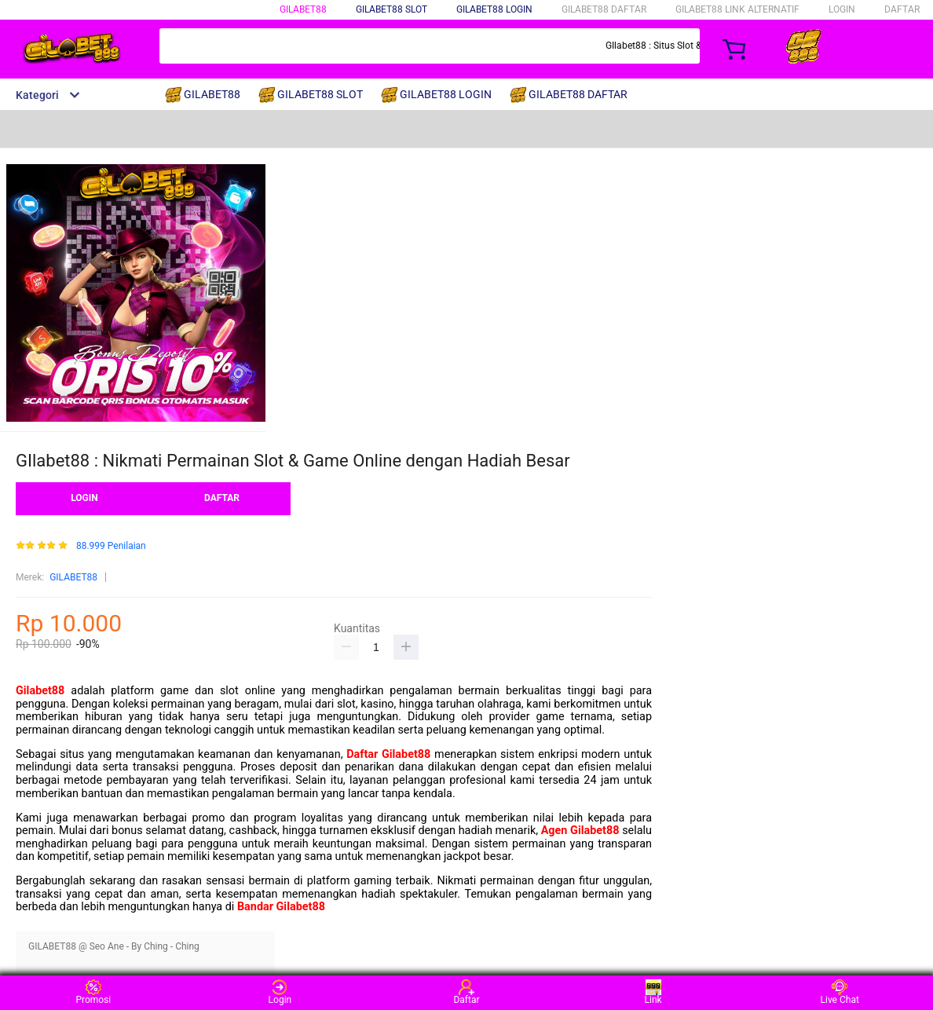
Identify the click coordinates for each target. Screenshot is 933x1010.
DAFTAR (902, 9)
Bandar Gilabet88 (281, 906)
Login (280, 992)
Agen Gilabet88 (580, 830)
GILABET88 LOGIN (494, 9)
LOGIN (842, 9)
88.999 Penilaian (111, 546)
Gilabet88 (40, 690)
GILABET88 (303, 9)
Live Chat (840, 992)
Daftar (466, 992)
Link (653, 992)
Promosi (93, 992)
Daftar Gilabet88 (388, 754)
